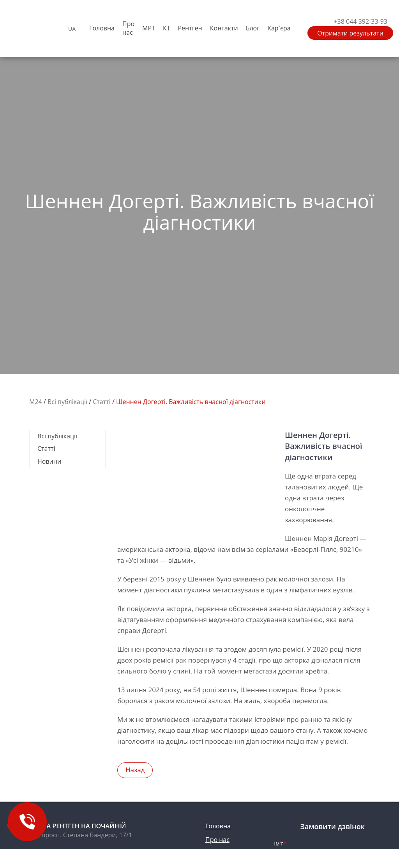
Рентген (190, 28)
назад (135, 769)
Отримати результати (350, 33)
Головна (102, 28)
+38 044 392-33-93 (360, 21)
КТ (166, 28)
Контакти (224, 28)
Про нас (128, 28)
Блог (253, 28)
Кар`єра (278, 28)
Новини (49, 461)
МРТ (148, 28)
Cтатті (46, 448)
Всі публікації (57, 436)
